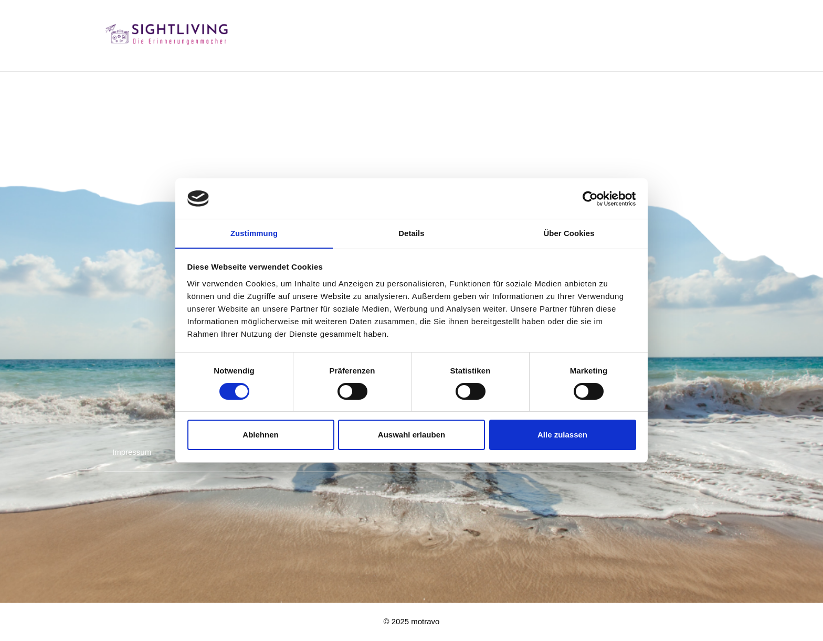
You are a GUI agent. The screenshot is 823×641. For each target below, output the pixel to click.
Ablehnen (260, 435)
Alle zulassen (562, 435)
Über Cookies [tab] (569, 232)
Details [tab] (411, 232)
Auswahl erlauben (411, 435)
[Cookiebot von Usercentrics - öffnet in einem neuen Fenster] (590, 198)
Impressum (131, 451)
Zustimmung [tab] (254, 232)
